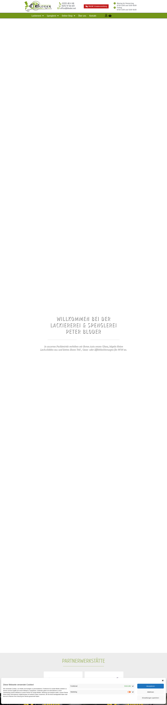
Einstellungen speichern (150, 698)
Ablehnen (150, 692)
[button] (163, 680)
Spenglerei (53, 16)
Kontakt (92, 16)
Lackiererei (38, 16)
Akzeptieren (150, 686)
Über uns (82, 16)
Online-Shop (68, 16)
